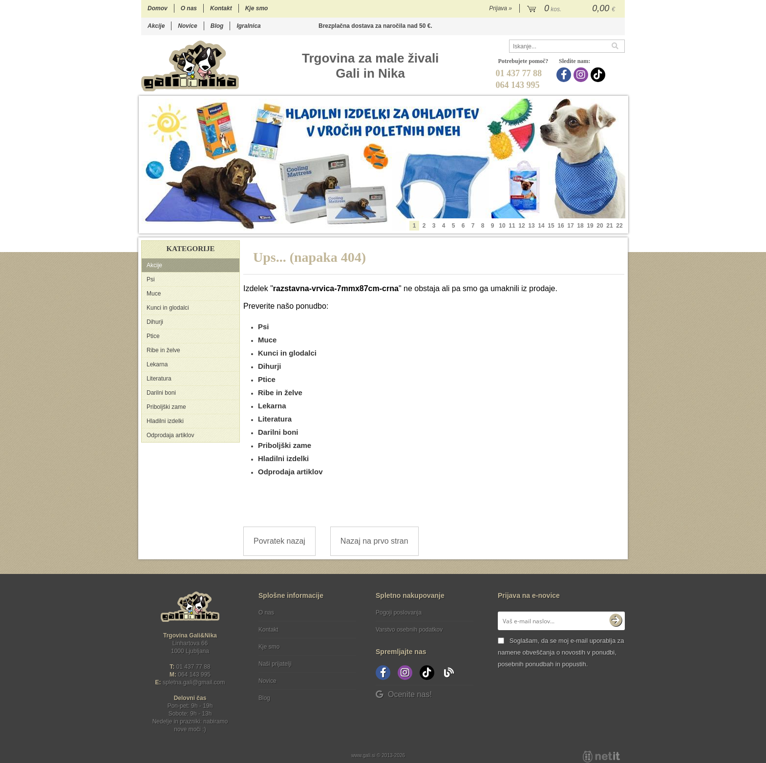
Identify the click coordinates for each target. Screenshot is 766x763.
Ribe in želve (163, 350)
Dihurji (155, 321)
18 (580, 225)
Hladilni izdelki (165, 421)
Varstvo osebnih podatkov (409, 629)
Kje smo (256, 8)
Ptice (153, 336)
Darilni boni (161, 392)
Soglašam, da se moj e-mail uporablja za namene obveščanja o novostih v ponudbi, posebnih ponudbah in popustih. (561, 652)
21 (609, 225)
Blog (217, 25)
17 (570, 225)
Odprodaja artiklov (170, 435)
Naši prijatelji (275, 663)
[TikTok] (599, 74)
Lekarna (157, 364)
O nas (189, 8)
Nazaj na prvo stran (374, 541)
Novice (187, 25)
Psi (151, 279)
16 (560, 225)
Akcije (156, 25)
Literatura (159, 378)
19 (590, 225)
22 (619, 225)
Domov (158, 8)
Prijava (500, 8)
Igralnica (248, 25)
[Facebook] (565, 74)
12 (521, 225)
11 (512, 225)
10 (502, 225)
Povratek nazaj (279, 541)
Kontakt (221, 8)
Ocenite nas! (404, 694)
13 (531, 225)
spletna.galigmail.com (194, 682)
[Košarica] (572, 9)
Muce (154, 293)
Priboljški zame (166, 406)
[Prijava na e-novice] (615, 621)
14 (541, 225)
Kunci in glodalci (168, 307)
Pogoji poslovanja (399, 612)
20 (599, 225)
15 (551, 225)
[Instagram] (582, 74)
